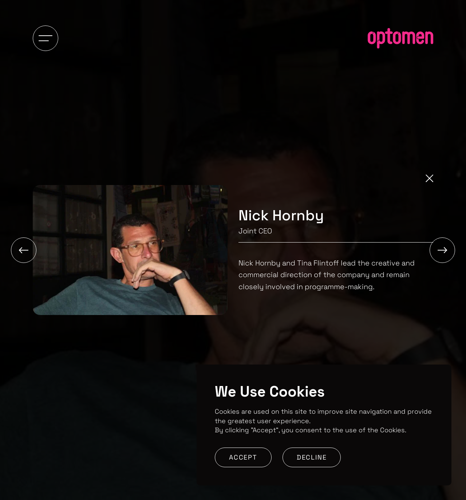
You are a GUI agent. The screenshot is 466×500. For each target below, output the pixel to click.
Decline (312, 457)
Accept (243, 457)
